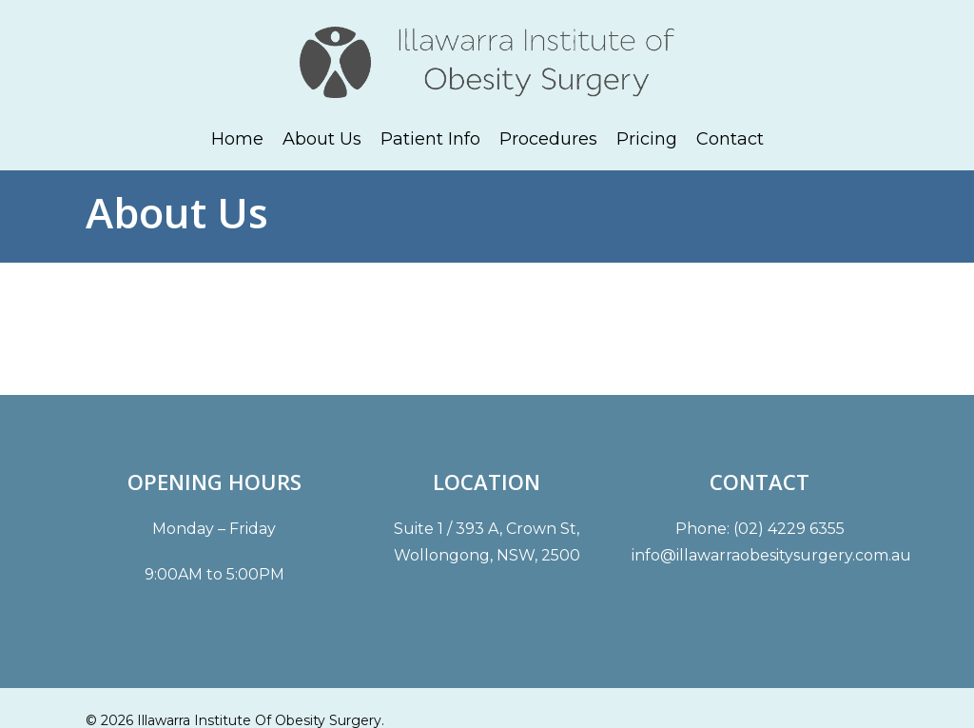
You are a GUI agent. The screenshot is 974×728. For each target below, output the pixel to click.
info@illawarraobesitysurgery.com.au (771, 555)
